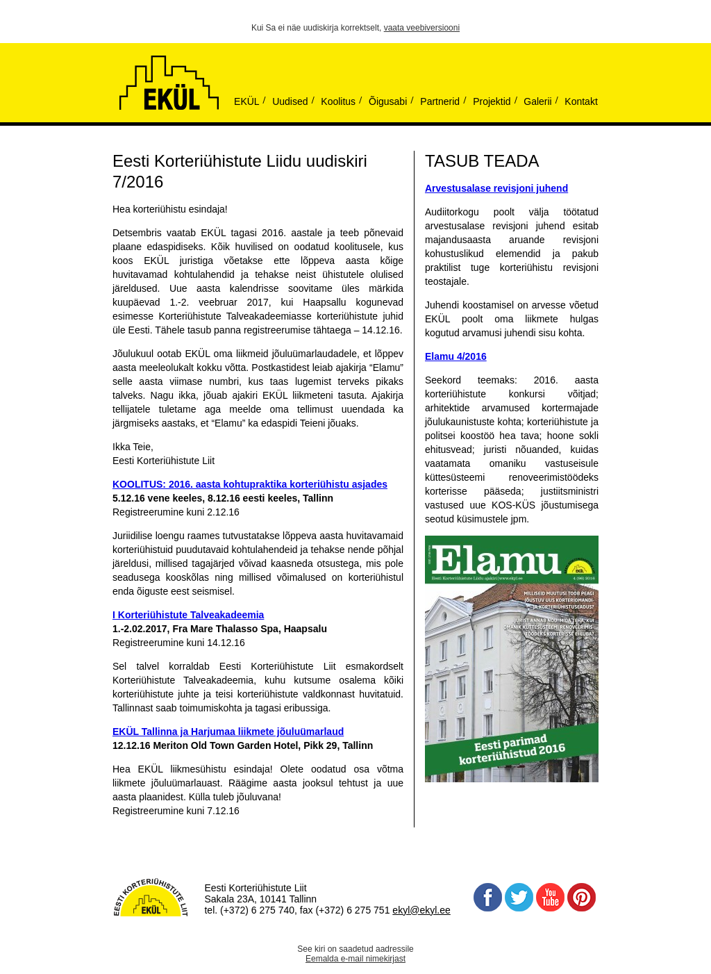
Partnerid (440, 101)
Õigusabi (388, 101)
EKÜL (247, 101)
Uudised (290, 101)
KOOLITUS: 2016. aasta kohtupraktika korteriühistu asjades (249, 484)
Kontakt (580, 101)
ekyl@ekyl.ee (421, 910)
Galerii (537, 101)
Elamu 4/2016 (456, 356)
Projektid (491, 101)
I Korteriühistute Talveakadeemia (188, 614)
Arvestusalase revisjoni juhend (496, 188)
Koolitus (338, 101)
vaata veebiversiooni (422, 28)
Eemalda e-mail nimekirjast (355, 959)
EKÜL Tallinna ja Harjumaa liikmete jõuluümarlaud (228, 731)
